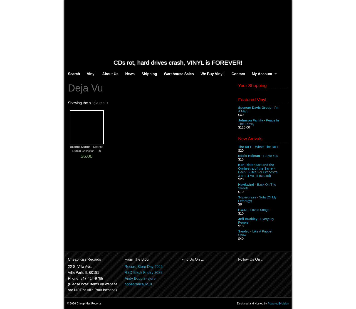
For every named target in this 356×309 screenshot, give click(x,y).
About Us (110, 74)
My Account (262, 74)
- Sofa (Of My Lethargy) (263, 199)
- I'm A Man (263, 109)
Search (74, 74)
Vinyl (91, 74)
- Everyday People (263, 221)
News (130, 74)
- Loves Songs (263, 210)
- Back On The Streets (263, 186)
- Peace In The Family (263, 122)
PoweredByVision (278, 303)
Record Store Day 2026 (144, 267)
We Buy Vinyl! (213, 74)
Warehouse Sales (179, 74)
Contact (238, 74)
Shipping (149, 74)
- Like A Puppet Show (263, 233)
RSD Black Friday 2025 (143, 272)
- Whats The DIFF (263, 147)
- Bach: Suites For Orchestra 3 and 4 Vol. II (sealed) (263, 170)
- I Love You (263, 156)
